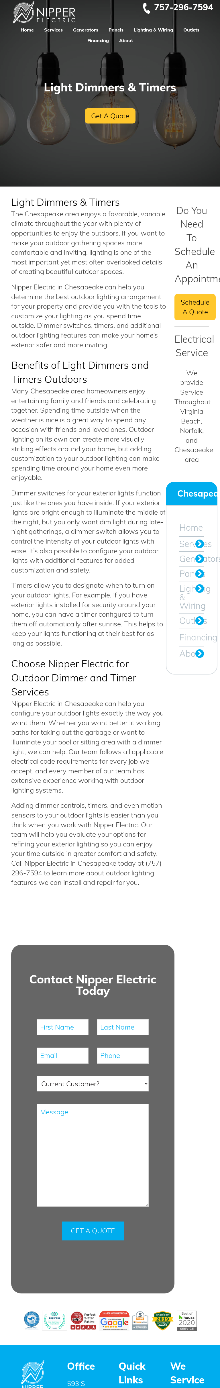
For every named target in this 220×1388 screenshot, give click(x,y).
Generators (85, 30)
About (126, 40)
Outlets (191, 30)
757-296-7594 (177, 7)
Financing (98, 40)
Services (53, 30)
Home (27, 30)
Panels (116, 30)
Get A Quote (110, 115)
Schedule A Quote (195, 307)
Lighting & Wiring (153, 30)
